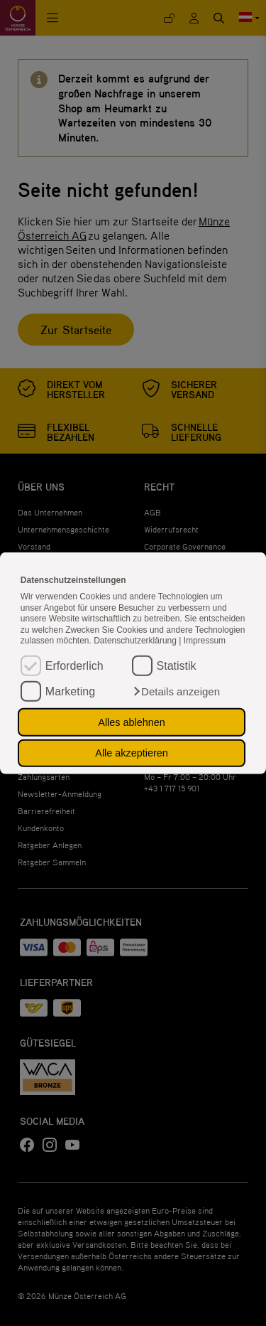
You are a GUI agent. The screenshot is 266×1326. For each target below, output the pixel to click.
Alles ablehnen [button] (131, 722)
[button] (176, 691)
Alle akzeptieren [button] (131, 753)
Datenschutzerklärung (136, 641)
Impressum (205, 641)
